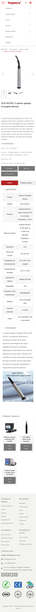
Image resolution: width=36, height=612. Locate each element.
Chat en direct (9, 174)
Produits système (10, 31)
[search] (26, 2)
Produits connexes (26, 183)
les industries (6, 530)
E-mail (26, 168)
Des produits (24, 499)
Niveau (7, 20)
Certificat (3, 513)
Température (9, 37)
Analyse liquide (10, 14)
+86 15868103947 (9, 563)
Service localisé (23, 537)
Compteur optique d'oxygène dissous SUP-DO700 (9, 472)
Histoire (3, 509)
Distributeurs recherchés (25, 544)
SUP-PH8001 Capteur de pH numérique (26, 439)
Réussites (3, 516)
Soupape (8, 42)
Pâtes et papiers (5, 541)
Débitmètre (8, 8)
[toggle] (3, 2)
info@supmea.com (10, 559)
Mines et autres (5, 545)
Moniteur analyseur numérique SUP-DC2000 (9, 439)
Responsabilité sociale (7, 523)
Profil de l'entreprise (6, 506)
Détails (9, 183)
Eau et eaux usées (6, 534)
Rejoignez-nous (5, 520)
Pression (8, 25)
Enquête (9, 168)
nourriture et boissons (7, 538)
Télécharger (22, 541)
